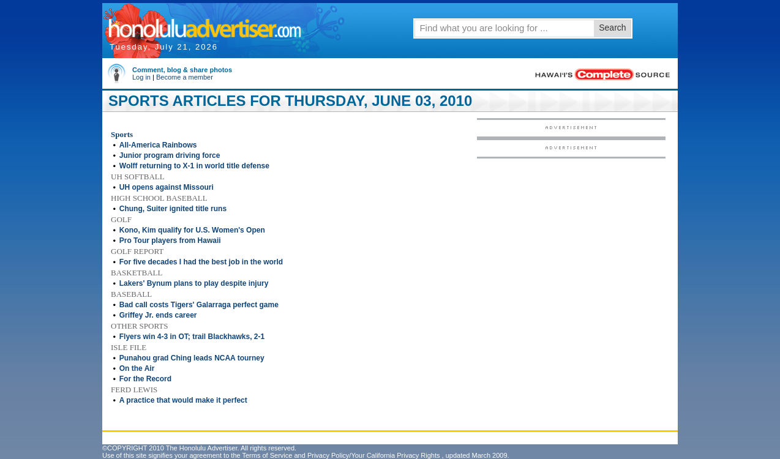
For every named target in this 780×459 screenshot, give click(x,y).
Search (612, 27)
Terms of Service (267, 455)
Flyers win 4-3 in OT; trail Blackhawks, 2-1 (191, 336)
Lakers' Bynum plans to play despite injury (194, 283)
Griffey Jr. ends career (158, 315)
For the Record (145, 379)
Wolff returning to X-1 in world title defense (194, 166)
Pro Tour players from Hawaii (170, 240)
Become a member (184, 77)
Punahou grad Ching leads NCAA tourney (191, 358)
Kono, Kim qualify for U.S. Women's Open (192, 230)
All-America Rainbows (158, 145)
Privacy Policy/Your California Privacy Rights (373, 455)
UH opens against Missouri (166, 187)
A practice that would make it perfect (183, 400)
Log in (141, 77)
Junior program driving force (169, 155)
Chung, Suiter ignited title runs (173, 208)
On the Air (137, 368)
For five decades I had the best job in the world (201, 262)
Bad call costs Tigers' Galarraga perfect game (199, 304)
